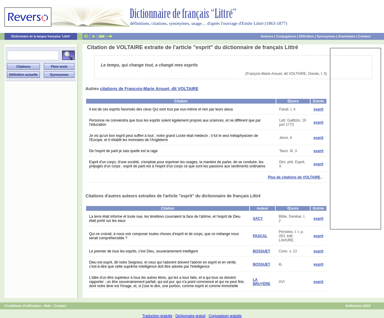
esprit (318, 109)
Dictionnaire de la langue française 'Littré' (40, 36)
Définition (306, 36)
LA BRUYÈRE (262, 282)
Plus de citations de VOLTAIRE (294, 177)
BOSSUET (261, 251)
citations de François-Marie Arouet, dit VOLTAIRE (149, 88)
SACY (258, 218)
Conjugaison (286, 36)
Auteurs (267, 36)
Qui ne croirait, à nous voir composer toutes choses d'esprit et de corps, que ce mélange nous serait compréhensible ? (164, 236)
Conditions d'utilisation (22, 306)
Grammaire (347, 36)
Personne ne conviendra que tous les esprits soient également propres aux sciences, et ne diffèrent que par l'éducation (175, 122)
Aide (47, 306)
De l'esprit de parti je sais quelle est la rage (123, 151)
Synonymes (326, 36)
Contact (364, 36)
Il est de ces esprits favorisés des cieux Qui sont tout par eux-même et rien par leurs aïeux (161, 109)
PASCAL (260, 236)
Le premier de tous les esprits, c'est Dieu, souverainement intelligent (143, 251)
